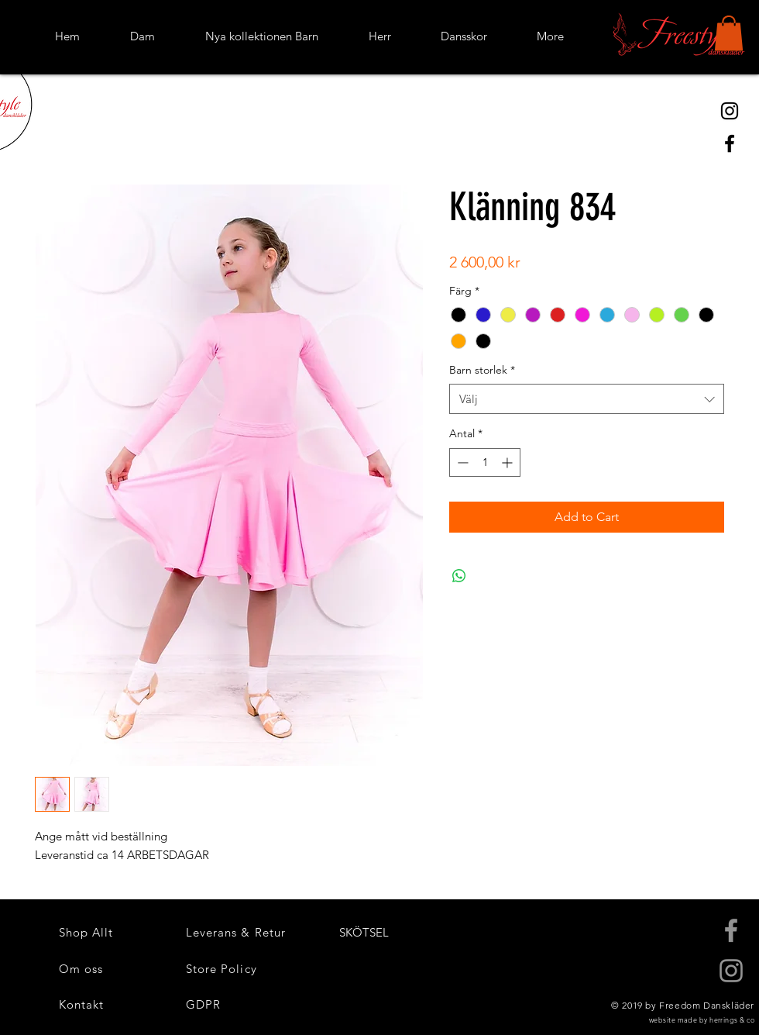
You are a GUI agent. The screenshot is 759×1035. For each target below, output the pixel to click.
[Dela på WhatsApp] (459, 576)
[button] (729, 33)
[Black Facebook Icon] (729, 143)
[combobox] (586, 399)
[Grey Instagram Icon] (731, 970)
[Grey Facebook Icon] (731, 930)
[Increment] (508, 462)
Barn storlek (482, 370)
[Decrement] (461, 462)
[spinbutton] (485, 462)
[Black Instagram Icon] (729, 110)
